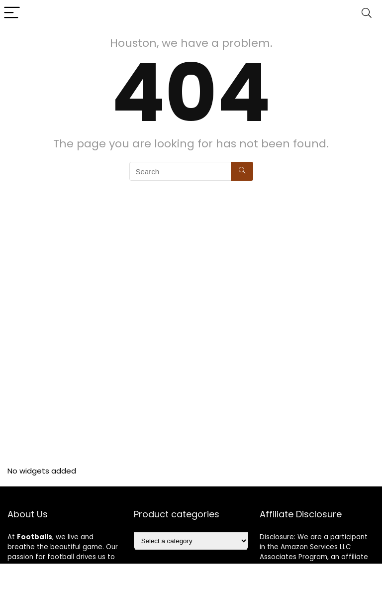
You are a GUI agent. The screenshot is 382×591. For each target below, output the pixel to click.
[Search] (367, 13)
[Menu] (12, 13)
